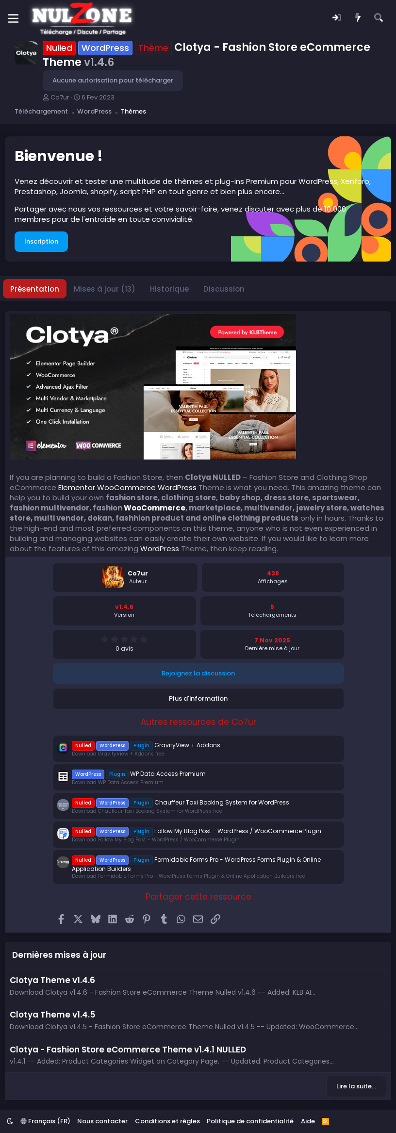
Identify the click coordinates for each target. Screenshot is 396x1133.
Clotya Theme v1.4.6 (52, 980)
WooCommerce (126, 487)
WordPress (177, 487)
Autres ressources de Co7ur (198, 722)
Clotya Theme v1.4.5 (52, 1014)
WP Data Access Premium (139, 774)
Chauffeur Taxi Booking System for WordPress (180, 802)
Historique (169, 289)
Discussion (224, 289)
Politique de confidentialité (250, 1121)
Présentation (34, 289)
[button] (10, 1121)
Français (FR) (45, 1121)
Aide (308, 1121)
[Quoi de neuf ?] (357, 18)
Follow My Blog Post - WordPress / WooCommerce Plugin (196, 831)
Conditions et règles (167, 1121)
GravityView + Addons (146, 745)
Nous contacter (102, 1121)
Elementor (76, 487)
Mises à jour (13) (104, 289)
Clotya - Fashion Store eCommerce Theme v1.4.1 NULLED (128, 1049)
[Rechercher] (378, 18)
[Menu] (13, 18)
